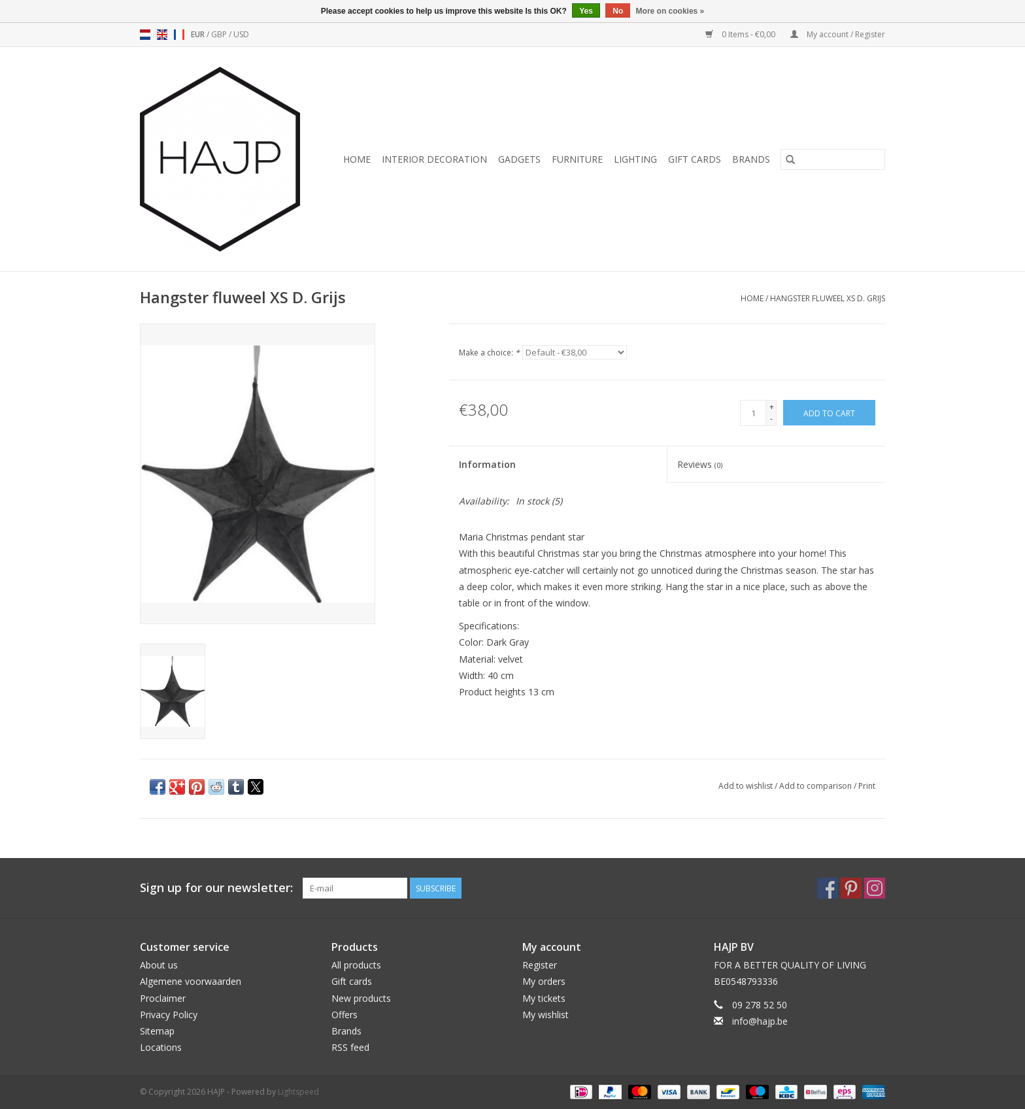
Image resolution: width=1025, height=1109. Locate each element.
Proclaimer (163, 998)
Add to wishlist (746, 785)
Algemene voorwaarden (190, 981)
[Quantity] (753, 413)
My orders (543, 981)
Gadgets (519, 159)
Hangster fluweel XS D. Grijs (827, 298)
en (162, 34)
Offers (344, 1014)
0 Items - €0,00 (741, 34)
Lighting (635, 159)
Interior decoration (434, 159)
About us (159, 965)
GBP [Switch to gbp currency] (220, 34)
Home (357, 159)
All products (356, 965)
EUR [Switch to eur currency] (199, 34)
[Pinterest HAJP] (851, 888)
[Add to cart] (829, 412)
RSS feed (350, 1047)
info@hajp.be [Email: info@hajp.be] (760, 1021)
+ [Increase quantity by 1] (771, 406)
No (618, 11)
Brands (751, 159)
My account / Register (837, 34)
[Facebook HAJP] (827, 888)
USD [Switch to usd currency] (241, 34)
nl (145, 34)
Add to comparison (816, 785)
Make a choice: (489, 352)
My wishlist (545, 1014)
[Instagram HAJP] (874, 888)
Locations (161, 1047)
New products (361, 998)
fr (179, 34)
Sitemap (157, 1031)
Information (487, 464)
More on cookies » (670, 11)
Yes (586, 11)
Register (539, 965)
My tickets (543, 998)
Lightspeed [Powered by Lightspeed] (298, 1091)
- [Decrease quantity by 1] (771, 418)
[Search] (833, 159)
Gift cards (694, 159)
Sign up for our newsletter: (216, 888)
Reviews (699, 464)
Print (866, 785)
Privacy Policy (168, 1014)
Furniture (577, 159)
